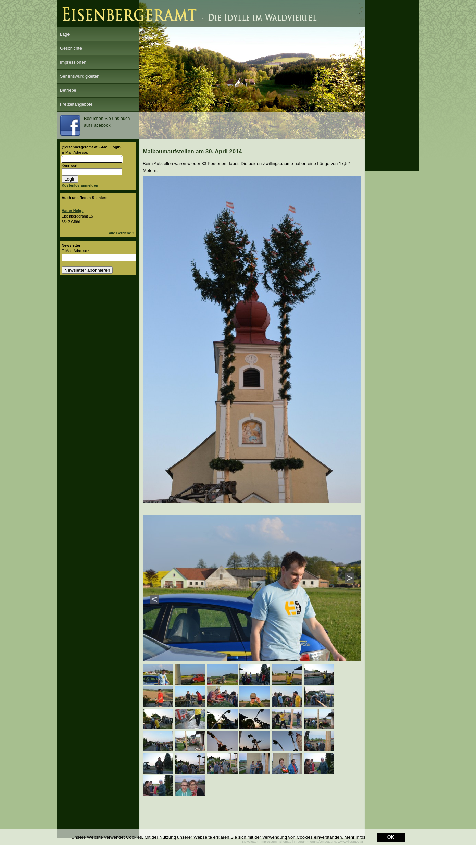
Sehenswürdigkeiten (79, 76)
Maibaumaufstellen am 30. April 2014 (192, 151)
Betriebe (68, 90)
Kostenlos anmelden (80, 185)
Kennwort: (70, 165)
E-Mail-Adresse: (75, 152)
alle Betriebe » (121, 233)
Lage (65, 34)
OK (390, 837)
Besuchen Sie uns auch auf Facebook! (95, 125)
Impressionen (73, 62)
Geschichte (71, 48)
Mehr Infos (355, 837)
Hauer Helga (72, 211)
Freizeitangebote (76, 104)
